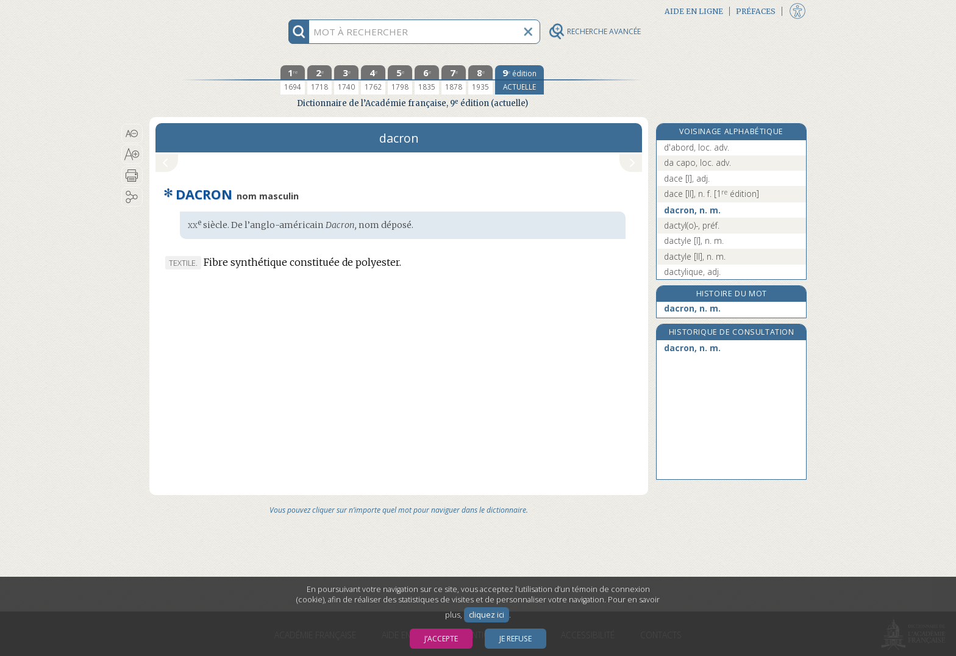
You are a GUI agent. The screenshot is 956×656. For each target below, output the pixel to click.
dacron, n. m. (692, 210)
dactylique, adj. (692, 271)
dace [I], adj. (687, 178)
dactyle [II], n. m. (695, 256)
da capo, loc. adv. (697, 162)
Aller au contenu (197, 10)
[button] (132, 133)
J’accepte (441, 638)
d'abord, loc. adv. (696, 147)
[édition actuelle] (519, 79)
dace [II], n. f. (711, 193)
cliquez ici (486, 615)
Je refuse (515, 638)
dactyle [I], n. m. (694, 240)
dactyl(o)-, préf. (691, 225)
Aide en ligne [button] (694, 11)
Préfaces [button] (756, 11)
